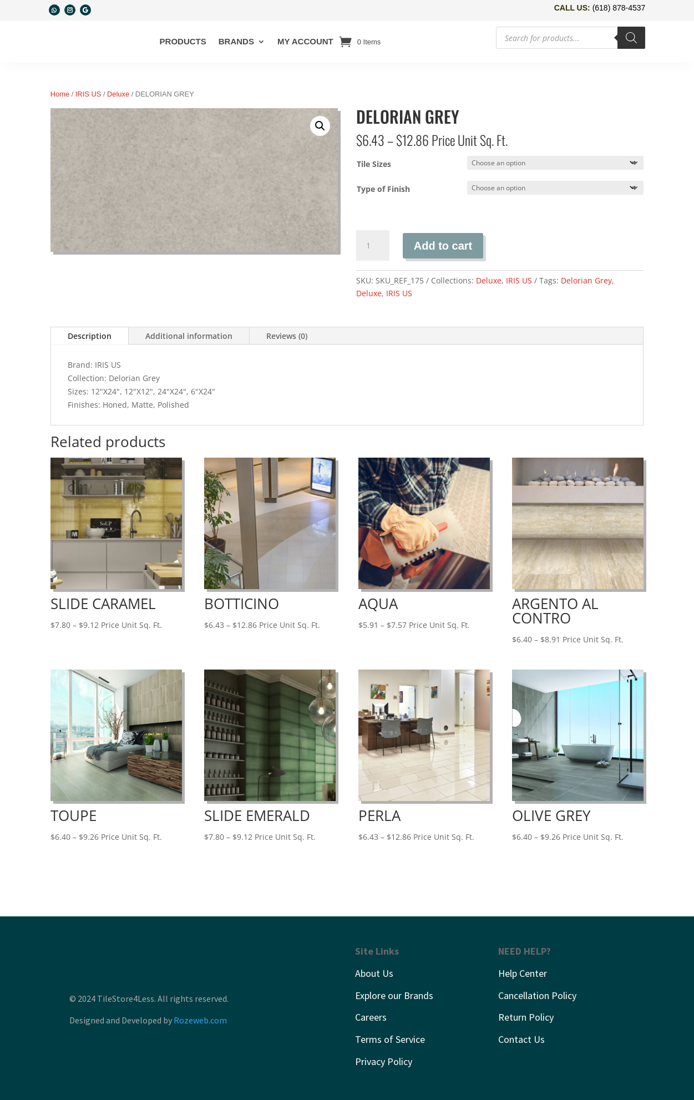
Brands (236, 41)
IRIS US (88, 94)
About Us (374, 973)
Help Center (522, 973)
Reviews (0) (286, 336)
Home (59, 94)
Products (183, 41)
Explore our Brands (394, 995)
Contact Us (521, 1039)
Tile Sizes (374, 164)
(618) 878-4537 (619, 7)
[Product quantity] (372, 245)
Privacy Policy (383, 1061)
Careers (371, 1017)
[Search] (631, 38)
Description (90, 336)
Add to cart (443, 246)
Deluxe (118, 94)
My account (305, 41)
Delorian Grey (586, 280)
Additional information (188, 336)
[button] (320, 126)
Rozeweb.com (200, 1020)
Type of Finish (383, 189)
